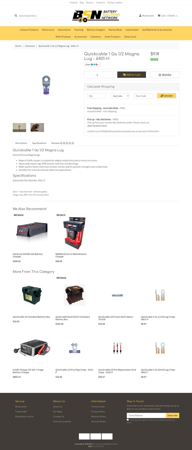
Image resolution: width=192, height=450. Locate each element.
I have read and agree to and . (151, 421)
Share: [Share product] (91, 64)
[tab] (21, 143)
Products (73, 2)
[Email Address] (146, 415)
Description (21, 143)
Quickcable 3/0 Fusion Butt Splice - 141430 (116, 318)
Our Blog (57, 411)
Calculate (167, 95)
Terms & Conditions (157, 420)
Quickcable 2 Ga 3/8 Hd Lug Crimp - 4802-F (158, 371)
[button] (164, 75)
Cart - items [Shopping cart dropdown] (167, 15)
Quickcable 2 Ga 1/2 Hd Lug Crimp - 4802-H (158, 318)
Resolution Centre (24, 416)
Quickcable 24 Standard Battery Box (31, 316)
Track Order (21, 411)
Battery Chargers (96, 29)
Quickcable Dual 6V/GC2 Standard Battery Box (73, 318)
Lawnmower (132, 29)
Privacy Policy (98, 411)
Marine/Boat (115, 29)
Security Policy (98, 421)
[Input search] (34, 15)
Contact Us (100, 2)
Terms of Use (98, 406)
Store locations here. (97, 125)
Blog (82, 2)
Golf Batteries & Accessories (157, 29)
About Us (90, 2)
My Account (21, 406)
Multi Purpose (63, 36)
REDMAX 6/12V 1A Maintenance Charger (71, 255)
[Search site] (16, 15)
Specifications (39, 143)
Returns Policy (98, 416)
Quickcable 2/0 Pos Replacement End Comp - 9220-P (117, 371)
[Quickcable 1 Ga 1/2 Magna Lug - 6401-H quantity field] (98, 75)
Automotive (64, 29)
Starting (78, 29)
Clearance (95, 36)
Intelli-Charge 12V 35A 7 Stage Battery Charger (28, 371)
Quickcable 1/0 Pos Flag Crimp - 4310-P (75, 371)
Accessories (80, 36)
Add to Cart (132, 74)
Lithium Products (29, 29)
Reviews (62, 143)
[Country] (120, 95)
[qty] (96, 95)
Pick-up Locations (114, 2)
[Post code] (143, 95)
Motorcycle (48, 29)
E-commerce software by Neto (105, 444)
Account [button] (146, 15)
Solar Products (113, 36)
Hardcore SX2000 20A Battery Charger (28, 255)
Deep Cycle (130, 36)
